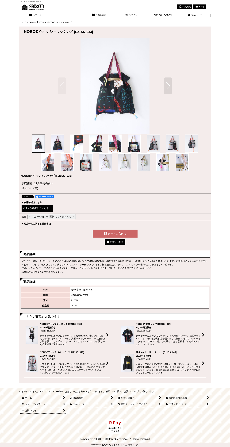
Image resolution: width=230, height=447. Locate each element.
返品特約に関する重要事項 (36, 223)
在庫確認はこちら (32, 202)
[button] (184, 6)
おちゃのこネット (109, 445)
